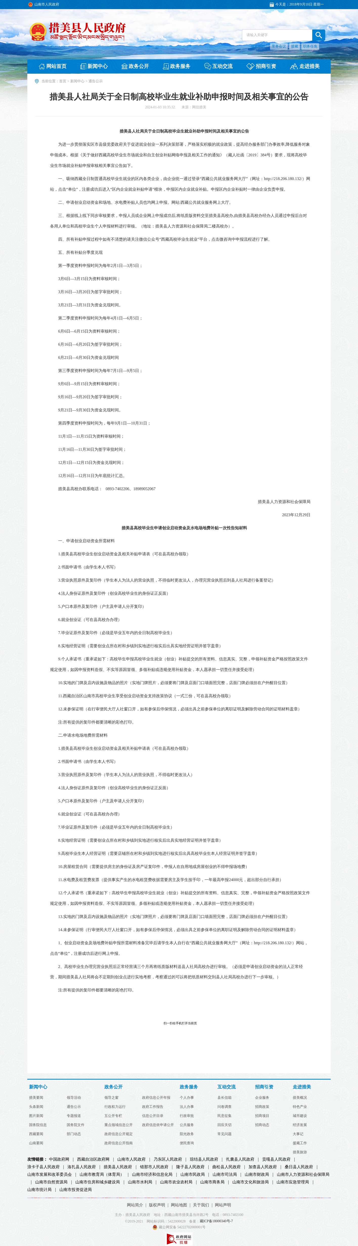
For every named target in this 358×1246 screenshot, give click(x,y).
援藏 (294, 46)
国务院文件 (75, 1125)
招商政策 (262, 1107)
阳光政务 (187, 1134)
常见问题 (224, 1134)
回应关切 (224, 1125)
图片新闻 (36, 1116)
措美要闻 (36, 1098)
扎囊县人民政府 (240, 1159)
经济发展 (300, 1125)
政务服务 (189, 1087)
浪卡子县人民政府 (43, 1167)
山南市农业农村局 (176, 1182)
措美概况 (300, 1098)
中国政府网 (59, 1159)
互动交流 (226, 1087)
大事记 (298, 1134)
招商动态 (262, 1125)
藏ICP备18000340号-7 (216, 1221)
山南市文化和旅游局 (250, 1182)
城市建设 (300, 1116)
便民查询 (187, 1143)
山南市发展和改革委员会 (49, 1175)
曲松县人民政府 (226, 1167)
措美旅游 (300, 1152)
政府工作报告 (152, 1107)
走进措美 (302, 1087)
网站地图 (179, 1205)
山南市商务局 (212, 1182)
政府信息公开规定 (118, 1134)
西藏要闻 (36, 1134)
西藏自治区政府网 (93, 1159)
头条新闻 (36, 1107)
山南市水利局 (140, 1182)
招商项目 (262, 1116)
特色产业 (300, 1107)
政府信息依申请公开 (158, 1125)
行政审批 (187, 1116)
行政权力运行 (115, 1107)
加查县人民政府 (263, 1167)
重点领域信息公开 (118, 1125)
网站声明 (223, 1205)
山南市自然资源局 (51, 1182)
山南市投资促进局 (75, 1190)
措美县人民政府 (118, 1167)
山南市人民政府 (131, 1159)
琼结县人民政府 (204, 1159)
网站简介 (135, 1205)
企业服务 (262, 1098)
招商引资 (264, 1087)
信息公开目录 (152, 1116)
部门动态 (74, 1134)
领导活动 (74, 1098)
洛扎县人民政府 (82, 1167)
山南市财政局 (257, 1175)
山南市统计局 (39, 1190)
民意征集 (224, 1116)
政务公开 (113, 1087)
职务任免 (310, 46)
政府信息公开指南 (118, 1143)
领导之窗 (111, 1098)
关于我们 (201, 1205)
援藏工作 (300, 1143)
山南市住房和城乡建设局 (97, 1182)
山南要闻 (36, 1143)
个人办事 (187, 1098)
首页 (62, 81)
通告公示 (74, 1107)
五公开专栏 (113, 1116)
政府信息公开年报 (156, 1098)
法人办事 (187, 1107)
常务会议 (279, 46)
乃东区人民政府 (168, 1159)
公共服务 (187, 1125)
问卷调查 (224, 1107)
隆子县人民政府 (190, 1167)
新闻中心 (77, 81)
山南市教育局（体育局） (102, 1175)
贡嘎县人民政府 (276, 1159)
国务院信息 (38, 1125)
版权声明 (157, 1205)
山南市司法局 (225, 1175)
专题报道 (74, 1116)
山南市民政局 (193, 1175)
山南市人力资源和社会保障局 (303, 1175)
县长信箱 (224, 1098)
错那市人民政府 (154, 1167)
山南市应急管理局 (293, 1182)
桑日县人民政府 (299, 1167)
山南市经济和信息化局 (152, 1175)
